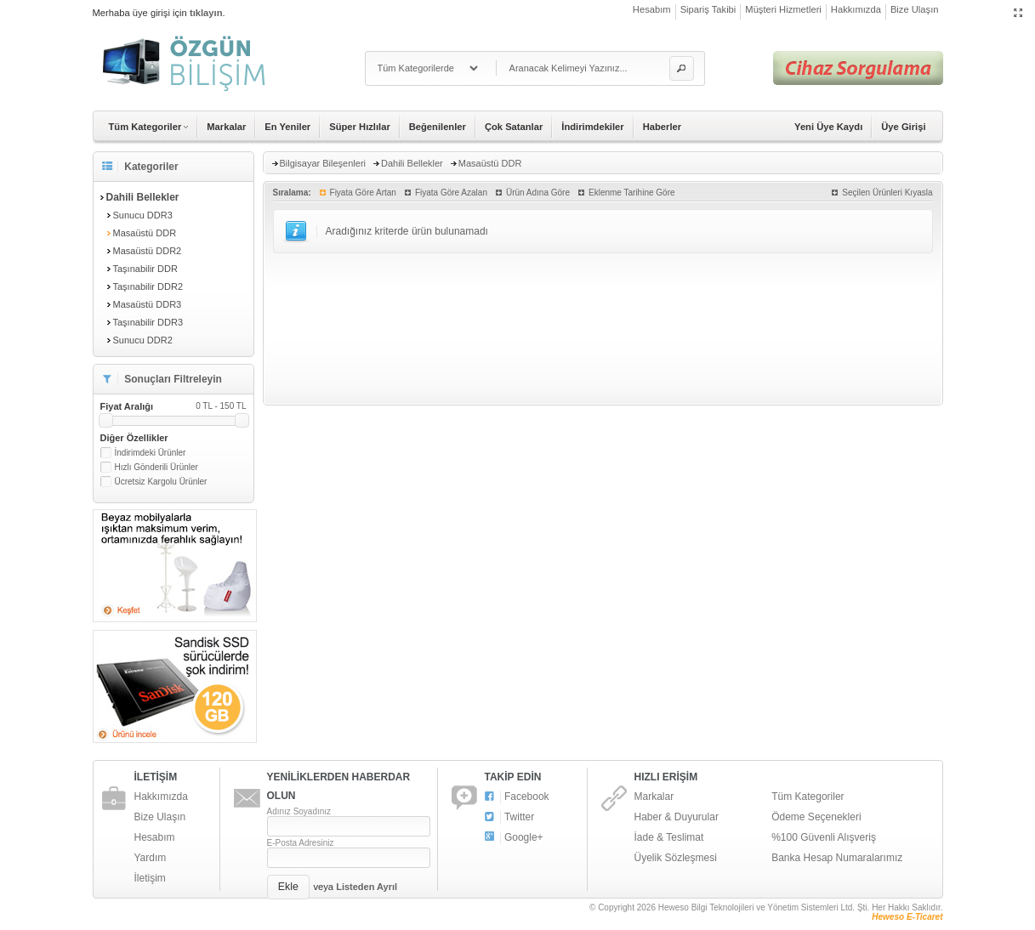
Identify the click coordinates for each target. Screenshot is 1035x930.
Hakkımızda (856, 9)
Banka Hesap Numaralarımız (836, 858)
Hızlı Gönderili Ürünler (156, 467)
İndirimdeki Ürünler (150, 452)
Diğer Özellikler (134, 438)
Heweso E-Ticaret (907, 916)
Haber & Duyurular (676, 817)
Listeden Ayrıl (366, 887)
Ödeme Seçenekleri (816, 817)
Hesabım (652, 9)
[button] (681, 68)
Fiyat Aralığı (173, 406)
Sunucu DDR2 (143, 340)
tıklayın (206, 13)
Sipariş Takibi (708, 9)
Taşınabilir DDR (145, 269)
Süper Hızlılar (359, 127)
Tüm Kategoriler (807, 796)
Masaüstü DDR (145, 233)
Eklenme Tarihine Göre (632, 192)
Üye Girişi (903, 127)
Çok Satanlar (514, 127)
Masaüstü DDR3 (147, 304)
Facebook (517, 797)
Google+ (514, 837)
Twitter (510, 817)
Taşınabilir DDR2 (148, 286)
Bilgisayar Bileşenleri (323, 163)
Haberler (662, 127)
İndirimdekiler (592, 127)
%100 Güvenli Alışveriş (823, 837)
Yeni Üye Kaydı (828, 127)
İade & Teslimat (669, 837)
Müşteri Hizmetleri (783, 9)
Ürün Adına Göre (538, 192)
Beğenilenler (437, 127)
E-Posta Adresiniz (300, 843)
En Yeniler (287, 127)
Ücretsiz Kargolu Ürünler (161, 481)
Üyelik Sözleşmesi (675, 858)
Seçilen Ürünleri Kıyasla (887, 192)
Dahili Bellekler (412, 163)
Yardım (150, 858)
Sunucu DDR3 (143, 215)
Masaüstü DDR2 (147, 251)
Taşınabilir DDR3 (148, 322)
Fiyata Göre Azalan (451, 192)
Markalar (226, 127)
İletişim (150, 878)
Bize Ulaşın (914, 9)
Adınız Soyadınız (299, 811)
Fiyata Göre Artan (363, 192)
